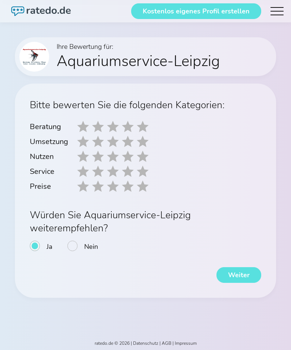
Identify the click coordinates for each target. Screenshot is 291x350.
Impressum (186, 343)
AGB (166, 343)
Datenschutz (145, 343)
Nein (91, 246)
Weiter (239, 275)
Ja (50, 246)
